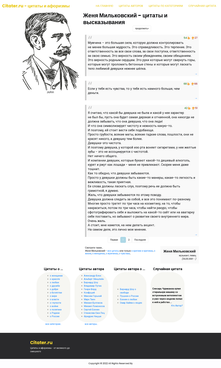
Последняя (140, 239)
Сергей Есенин (91, 309)
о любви (54, 282)
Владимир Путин (92, 286)
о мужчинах (112, 253)
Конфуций (89, 292)
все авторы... (91, 324)
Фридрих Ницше (92, 316)
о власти (54, 299)
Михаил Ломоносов (94, 306)
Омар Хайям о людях (131, 302)
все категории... (53, 324)
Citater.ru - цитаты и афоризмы (36, 6)
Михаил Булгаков (93, 302)
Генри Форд (90, 289)
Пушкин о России (129, 296)
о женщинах (98, 253)
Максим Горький (93, 296)
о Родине (55, 313)
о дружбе (55, 286)
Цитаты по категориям (166, 6)
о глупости (55, 302)
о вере (53, 296)
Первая (114, 239)
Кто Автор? (177, 305)
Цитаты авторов (131, 6)
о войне (54, 306)
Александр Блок (92, 275)
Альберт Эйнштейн (94, 279)
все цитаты (113, 250)
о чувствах (124, 253)
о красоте (55, 279)
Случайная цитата (202, 6)
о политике (56, 309)
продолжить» (142, 28)
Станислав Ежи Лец (94, 313)
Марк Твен (89, 299)
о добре (54, 289)
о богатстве (56, 292)
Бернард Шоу (91, 282)
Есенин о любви (128, 299)
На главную (104, 6)
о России (54, 316)
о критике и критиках (142, 250)
